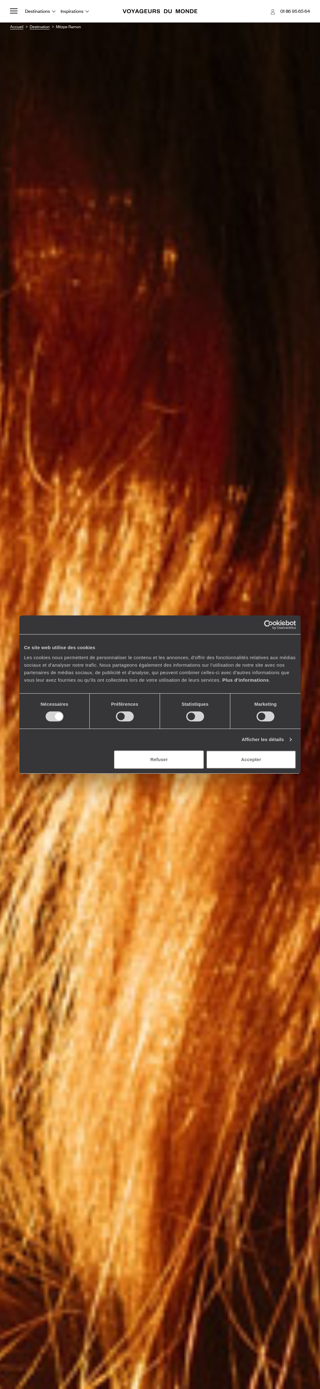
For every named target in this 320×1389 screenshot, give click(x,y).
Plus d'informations (245, 680)
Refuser (159, 759)
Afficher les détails (263, 739)
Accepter (251, 759)
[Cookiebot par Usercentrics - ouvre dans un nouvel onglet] (268, 624)
